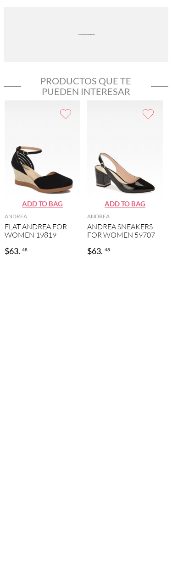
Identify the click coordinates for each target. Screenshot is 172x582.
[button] (42, 204)
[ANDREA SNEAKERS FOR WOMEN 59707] (125, 179)
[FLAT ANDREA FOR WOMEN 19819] (42, 179)
